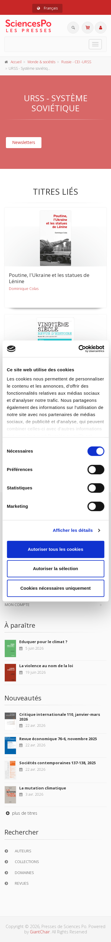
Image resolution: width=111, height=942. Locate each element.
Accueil (16, 61)
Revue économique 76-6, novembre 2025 (58, 738)
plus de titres (20, 813)
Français (47, 8)
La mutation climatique (42, 788)
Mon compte (17, 604)
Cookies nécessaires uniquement (55, 588)
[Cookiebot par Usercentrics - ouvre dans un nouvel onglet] (79, 349)
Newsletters (23, 142)
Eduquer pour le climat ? (43, 641)
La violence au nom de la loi (46, 665)
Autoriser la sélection (55, 568)
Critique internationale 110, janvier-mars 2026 (59, 717)
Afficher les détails (73, 530)
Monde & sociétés (41, 61)
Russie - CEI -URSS (76, 61)
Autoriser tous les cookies (55, 549)
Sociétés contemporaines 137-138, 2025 (57, 762)
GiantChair (40, 932)
